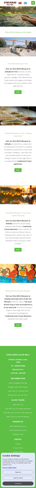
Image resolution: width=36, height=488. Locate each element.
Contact (18, 444)
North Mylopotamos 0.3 (18, 426)
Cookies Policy (18, 452)
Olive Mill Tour (18, 405)
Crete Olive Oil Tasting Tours (18, 391)
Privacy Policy (18, 448)
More (18, 92)
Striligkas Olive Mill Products (18, 387)
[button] (33, 3)
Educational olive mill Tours (18, 395)
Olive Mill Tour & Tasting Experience (18, 409)
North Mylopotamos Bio (18, 430)
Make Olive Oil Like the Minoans (18, 417)
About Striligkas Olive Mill (18, 383)
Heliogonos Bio (18, 434)
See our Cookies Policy (9, 467)
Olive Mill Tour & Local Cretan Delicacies (18, 413)
